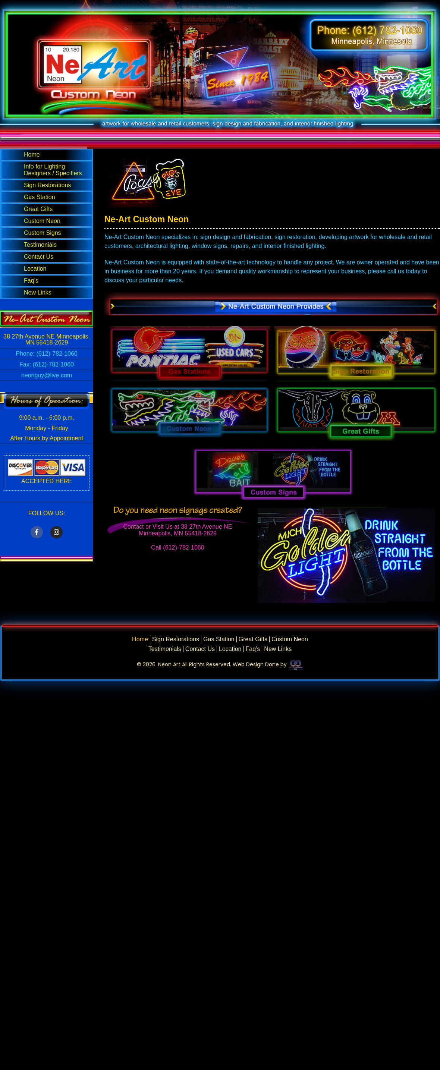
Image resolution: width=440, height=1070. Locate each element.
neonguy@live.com (46, 375)
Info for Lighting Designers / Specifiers (53, 169)
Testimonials (40, 245)
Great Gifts (38, 209)
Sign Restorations (47, 185)
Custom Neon (42, 221)
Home (32, 154)
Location (35, 268)
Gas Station (39, 197)
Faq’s (31, 280)
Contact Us (38, 257)
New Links (37, 292)
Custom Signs (42, 233)
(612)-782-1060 (56, 353)
